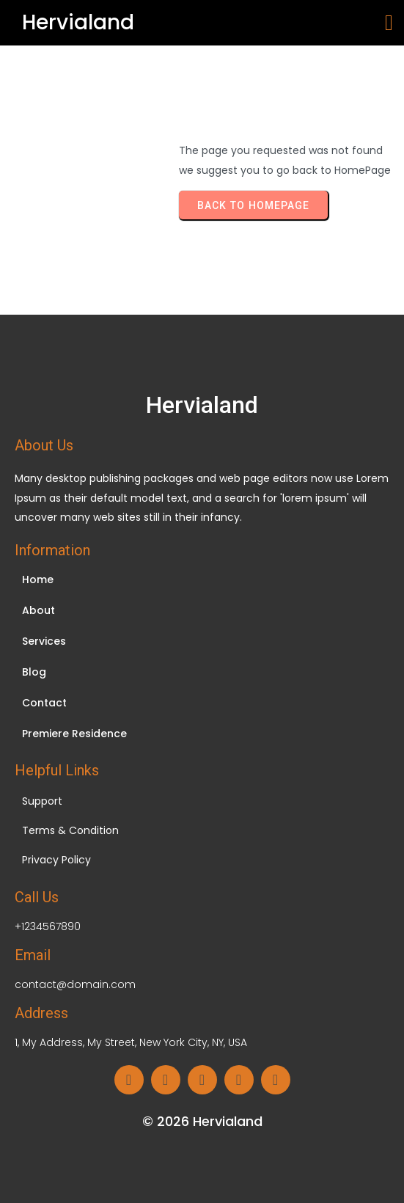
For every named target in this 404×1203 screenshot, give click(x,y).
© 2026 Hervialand (202, 1121)
